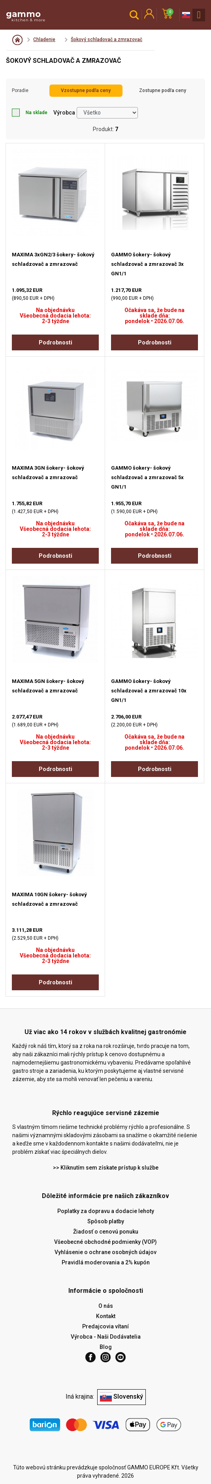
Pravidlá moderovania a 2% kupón (106, 1262)
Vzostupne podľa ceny (86, 90)
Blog (106, 1347)
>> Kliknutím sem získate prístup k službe (105, 1167)
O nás (105, 1306)
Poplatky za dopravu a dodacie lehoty (105, 1211)
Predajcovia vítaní (105, 1326)
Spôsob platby (105, 1221)
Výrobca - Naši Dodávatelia (106, 1337)
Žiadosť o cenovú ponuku (105, 1231)
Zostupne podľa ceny (162, 90)
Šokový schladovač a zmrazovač (106, 39)
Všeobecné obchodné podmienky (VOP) (105, 1242)
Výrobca (64, 112)
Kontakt (105, 1316)
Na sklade (29, 113)
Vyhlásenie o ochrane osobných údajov (105, 1252)
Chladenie (44, 39)
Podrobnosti (55, 342)
